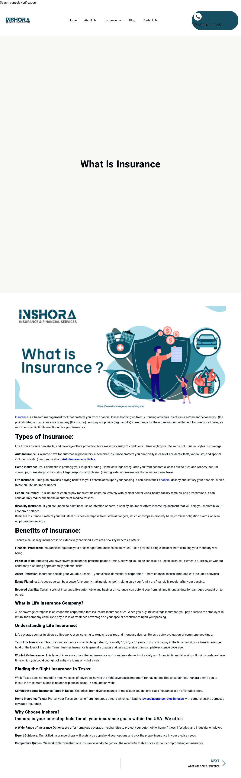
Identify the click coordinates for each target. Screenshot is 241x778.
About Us (90, 20)
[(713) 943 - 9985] (198, 17)
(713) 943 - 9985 (207, 25)
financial (164, 480)
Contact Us (150, 20)
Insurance (113, 20)
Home (73, 20)
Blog (132, 20)
